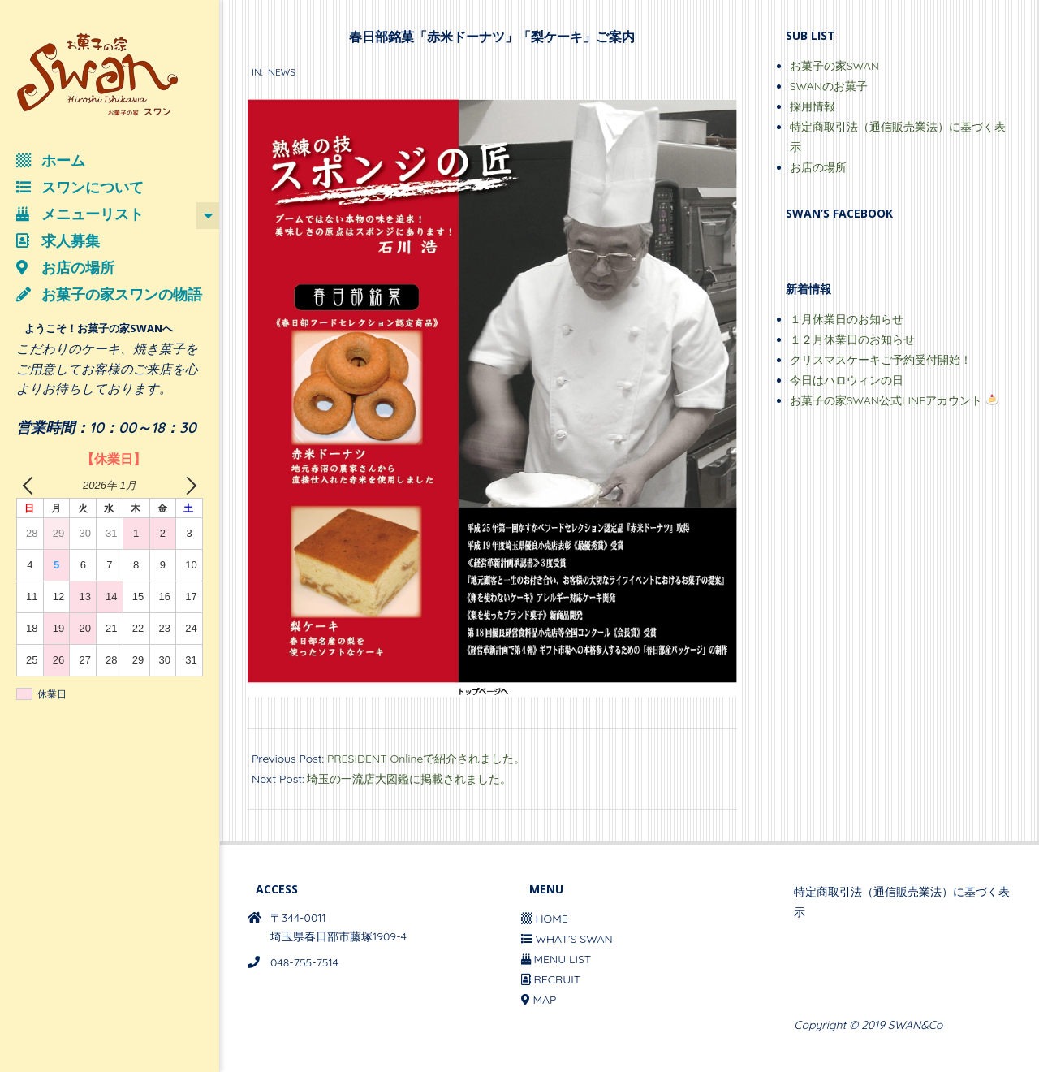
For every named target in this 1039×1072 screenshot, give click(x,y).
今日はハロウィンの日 (846, 380)
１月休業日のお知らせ (846, 319)
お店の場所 (818, 167)
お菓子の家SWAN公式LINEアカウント (894, 400)
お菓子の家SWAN (834, 65)
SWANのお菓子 (829, 86)
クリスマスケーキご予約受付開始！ (881, 359)
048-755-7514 (304, 962)
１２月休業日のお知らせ (852, 339)
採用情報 (812, 106)
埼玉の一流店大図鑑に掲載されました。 (409, 779)
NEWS (281, 72)
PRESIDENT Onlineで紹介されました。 (426, 758)
